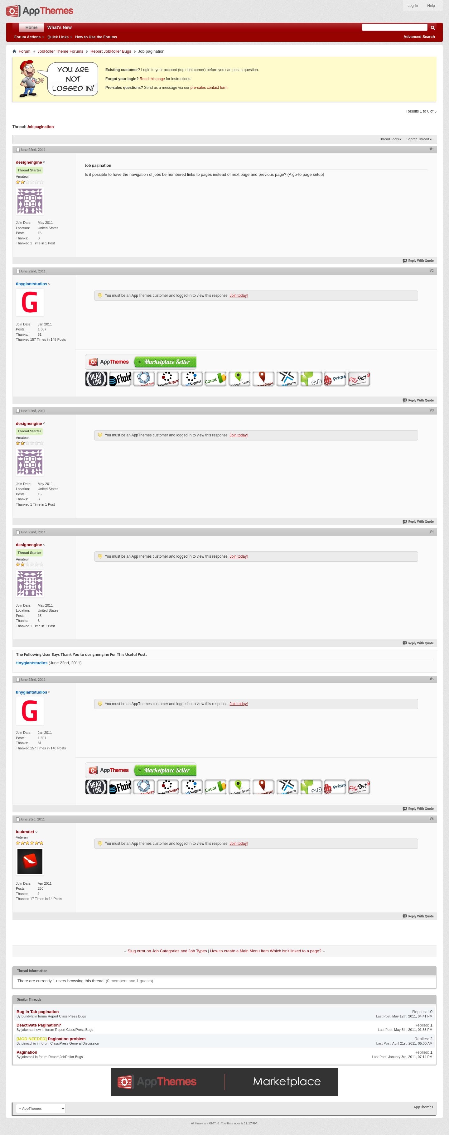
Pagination (27, 1052)
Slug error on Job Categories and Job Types (167, 951)
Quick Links (58, 37)
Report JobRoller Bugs (110, 51)
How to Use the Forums (96, 37)
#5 (432, 679)
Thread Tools (389, 139)
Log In (413, 5)
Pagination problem (66, 1038)
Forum (25, 51)
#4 (432, 531)
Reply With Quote (418, 261)
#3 (432, 410)
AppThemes (423, 1106)
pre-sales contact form (209, 87)
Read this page (152, 79)
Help (431, 5)
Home (32, 27)
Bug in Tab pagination (38, 1011)
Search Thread (417, 139)
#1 (432, 149)
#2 (432, 270)
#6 (432, 818)
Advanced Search (419, 37)
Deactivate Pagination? (39, 1025)
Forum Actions (27, 37)
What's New (59, 27)
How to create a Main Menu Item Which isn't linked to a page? (265, 951)
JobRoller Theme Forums (60, 51)
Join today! (238, 295)
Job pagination (40, 126)
